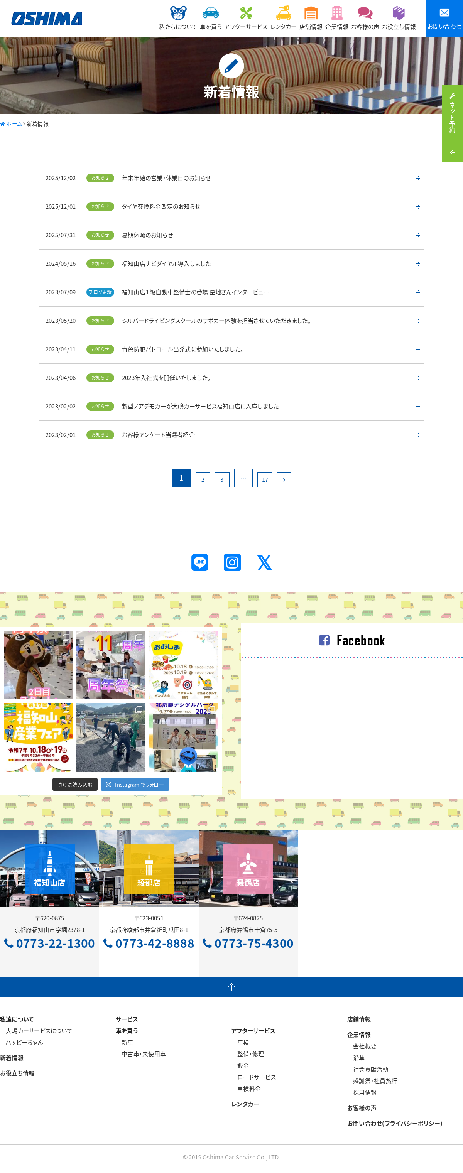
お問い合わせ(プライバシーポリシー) (395, 1126)
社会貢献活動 (368, 1072)
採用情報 (362, 1095)
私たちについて (129, 18)
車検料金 (246, 1091)
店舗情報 (288, 18)
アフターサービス (210, 18)
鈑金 (240, 1068)
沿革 (356, 1061)
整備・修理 (247, 1057)
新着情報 (12, 1061)
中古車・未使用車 (141, 1057)
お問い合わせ (444, 18)
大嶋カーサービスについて (36, 1034)
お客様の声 (356, 18)
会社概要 (362, 1049)
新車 (124, 1045)
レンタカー (254, 18)
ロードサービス (253, 1080)
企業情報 (321, 18)
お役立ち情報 (396, 18)
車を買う (168, 18)
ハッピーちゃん (21, 1045)
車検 (240, 1045)
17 (267, 478)
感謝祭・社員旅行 (372, 1084)
